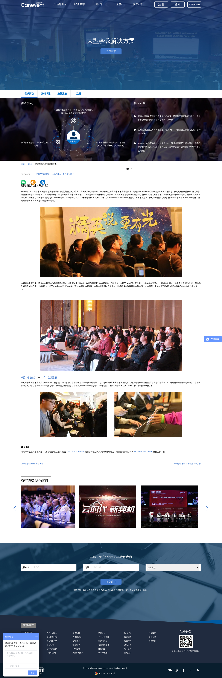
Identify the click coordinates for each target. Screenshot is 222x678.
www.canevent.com (143, 451)
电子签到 (127, 649)
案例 (30, 164)
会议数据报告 (52, 641)
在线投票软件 (103, 645)
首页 (23, 164)
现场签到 (31, 377)
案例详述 (45, 93)
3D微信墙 (76, 649)
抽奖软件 (76, 645)
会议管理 (50, 645)
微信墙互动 (102, 641)
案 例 (99, 4)
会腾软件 (152, 641)
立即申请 (111, 51)
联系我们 (138, 4)
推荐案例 (62, 93)
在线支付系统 (52, 633)
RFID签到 (76, 641)
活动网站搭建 (52, 637)
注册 (78, 93)
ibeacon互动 (103, 653)
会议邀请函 (77, 637)
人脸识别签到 (78, 653)
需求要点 (29, 93)
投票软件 (127, 641)
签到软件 (127, 653)
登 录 (178, 4)
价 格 (119, 4)
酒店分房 (127, 645)
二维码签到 (51, 653)
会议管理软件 (52, 649)
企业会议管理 (103, 637)
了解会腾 (152, 637)
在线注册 (52, 377)
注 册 (161, 4)
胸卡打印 (129, 633)
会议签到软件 (68, 174)
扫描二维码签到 (43, 174)
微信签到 (76, 633)
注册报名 (102, 649)
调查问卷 (127, 637)
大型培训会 (56, 174)
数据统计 (102, 633)
